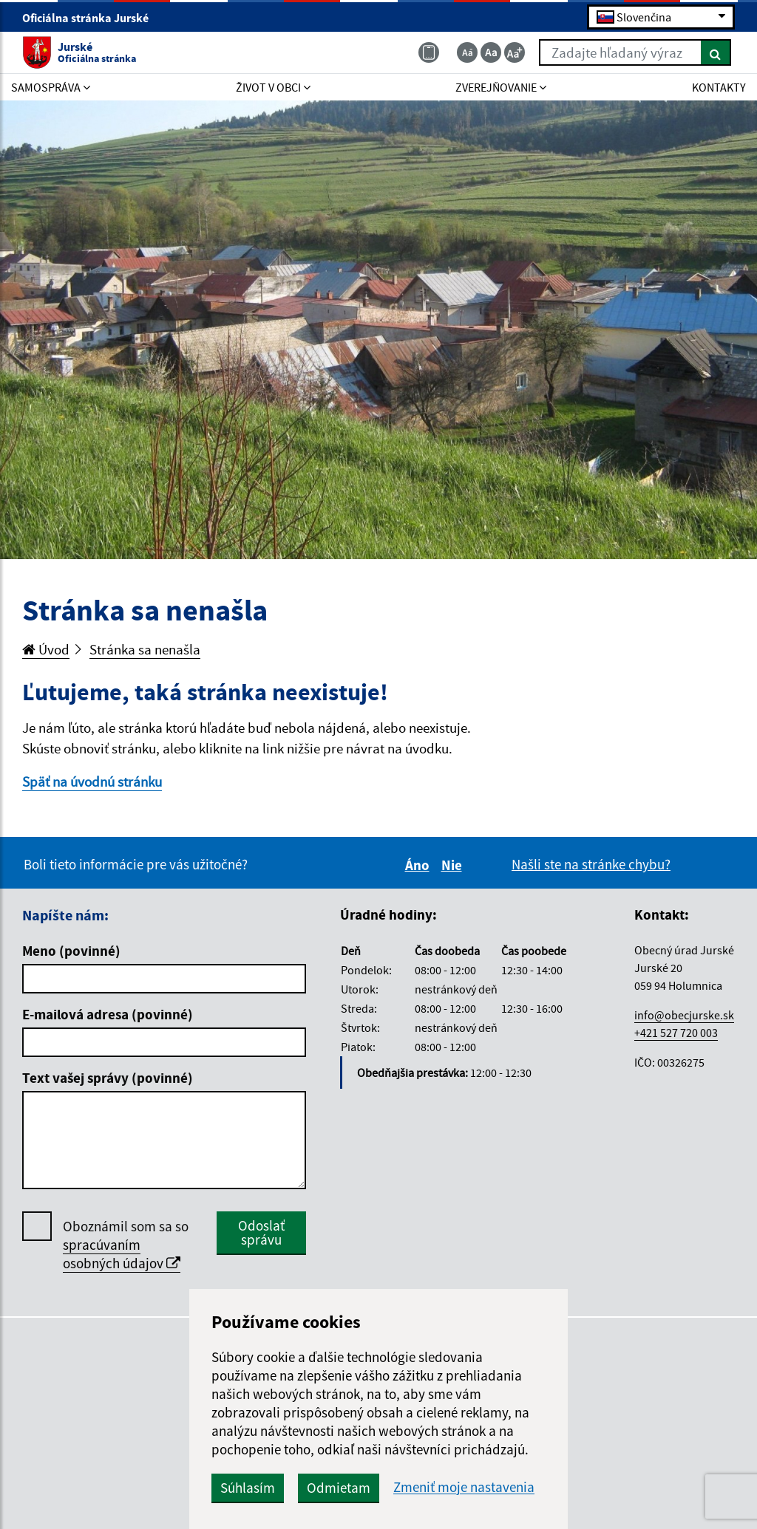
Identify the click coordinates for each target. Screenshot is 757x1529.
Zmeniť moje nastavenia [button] (463, 1487)
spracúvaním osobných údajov (121, 1254)
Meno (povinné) (71, 951)
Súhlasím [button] (247, 1487)
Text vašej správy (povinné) (107, 1078)
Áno (419, 865)
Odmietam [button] (338, 1487)
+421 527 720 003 (676, 1032)
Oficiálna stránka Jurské (91, 17)
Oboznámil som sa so (126, 1245)
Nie (453, 865)
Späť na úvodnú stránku (92, 781)
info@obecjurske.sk (684, 1015)
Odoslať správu (261, 1232)
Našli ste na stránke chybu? (591, 864)
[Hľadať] (716, 52)
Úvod (45, 649)
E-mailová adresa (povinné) (107, 1014)
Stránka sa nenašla (144, 649)
